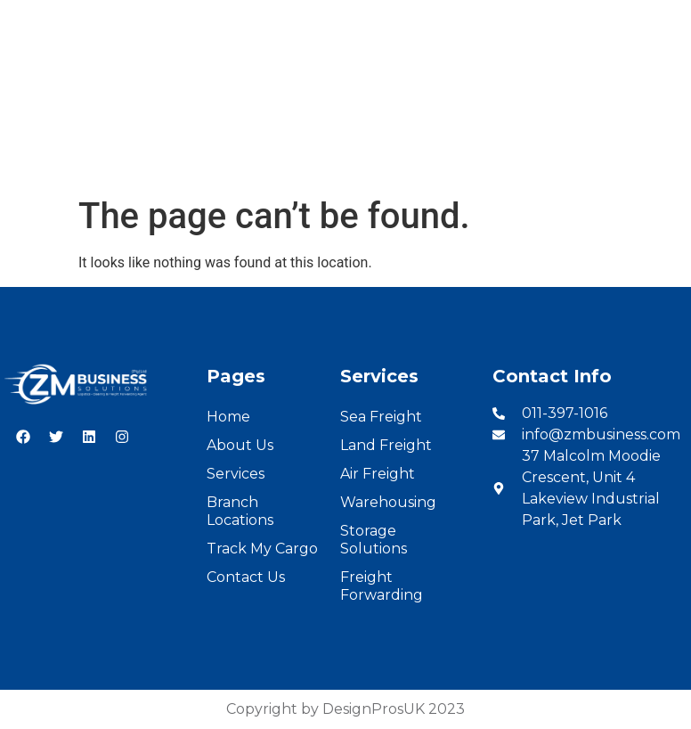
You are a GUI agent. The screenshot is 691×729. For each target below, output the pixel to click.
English (592, 19)
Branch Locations (345, 158)
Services (234, 158)
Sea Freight (381, 416)
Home (78, 158)
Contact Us (595, 158)
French (656, 19)
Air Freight (377, 473)
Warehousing (388, 502)
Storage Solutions (373, 539)
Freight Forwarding (381, 586)
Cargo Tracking (481, 158)
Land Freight (386, 445)
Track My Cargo (262, 548)
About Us (152, 158)
